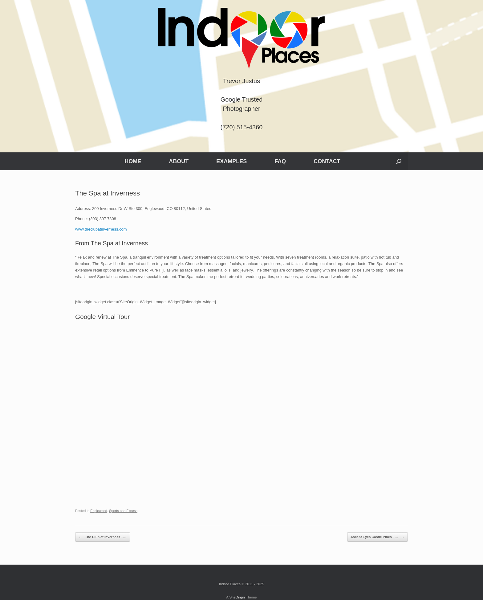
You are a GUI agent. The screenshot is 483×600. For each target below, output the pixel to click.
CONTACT (327, 161)
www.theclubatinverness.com (101, 229)
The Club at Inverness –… (103, 537)
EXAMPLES (231, 161)
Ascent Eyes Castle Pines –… (377, 537)
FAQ (280, 161)
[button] (399, 161)
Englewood (98, 511)
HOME (132, 161)
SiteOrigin (237, 597)
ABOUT (179, 161)
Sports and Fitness (123, 511)
